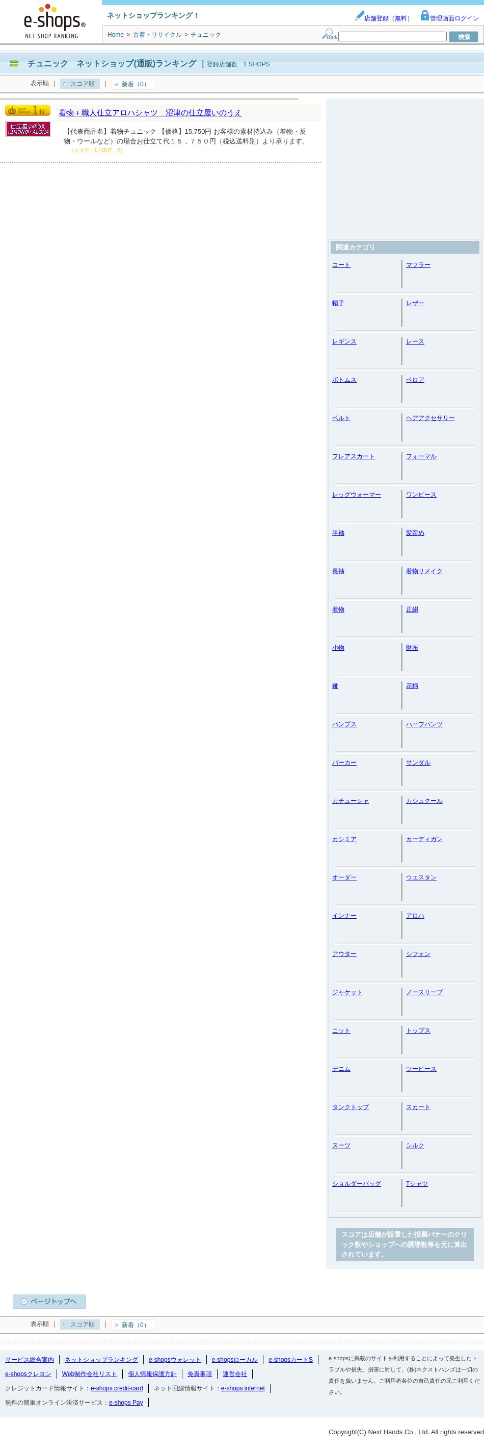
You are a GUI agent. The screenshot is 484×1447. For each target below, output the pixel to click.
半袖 (338, 532)
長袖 (338, 571)
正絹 (412, 609)
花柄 (412, 686)
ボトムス (344, 379)
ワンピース (421, 494)
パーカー (344, 762)
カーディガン (424, 839)
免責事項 (199, 1374)
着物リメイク (424, 571)
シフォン (418, 954)
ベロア (415, 379)
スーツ (341, 1145)
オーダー (344, 877)
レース (415, 341)
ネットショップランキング (101, 1359)
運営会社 (235, 1374)
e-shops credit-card (117, 1388)
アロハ (415, 915)
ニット (341, 1030)
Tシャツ (417, 1183)
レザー (415, 303)
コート (341, 264)
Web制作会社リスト (89, 1374)
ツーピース (421, 1068)
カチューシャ (350, 800)
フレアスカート (353, 456)
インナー (344, 915)
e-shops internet (243, 1388)
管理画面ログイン (449, 18)
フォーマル (421, 456)
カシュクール (424, 800)
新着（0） (136, 84)
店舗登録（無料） (383, 18)
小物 (338, 647)
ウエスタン (421, 877)
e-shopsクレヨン (28, 1374)
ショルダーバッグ (356, 1183)
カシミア (344, 839)
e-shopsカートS (290, 1359)
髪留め (415, 532)
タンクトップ (350, 1107)
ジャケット (347, 992)
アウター (344, 954)
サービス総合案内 (29, 1359)
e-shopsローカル (235, 1359)
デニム (341, 1068)
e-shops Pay (126, 1402)
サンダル (418, 762)
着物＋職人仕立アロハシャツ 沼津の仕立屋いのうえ (150, 112)
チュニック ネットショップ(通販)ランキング (112, 63)
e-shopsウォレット (175, 1359)
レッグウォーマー (356, 494)
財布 (412, 647)
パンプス (344, 724)
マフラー (418, 264)
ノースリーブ (424, 992)
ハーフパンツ (424, 724)
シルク (415, 1145)
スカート (418, 1107)
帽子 (338, 303)
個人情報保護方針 (152, 1374)
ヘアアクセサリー (430, 418)
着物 (338, 609)
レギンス (344, 341)
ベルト (341, 418)
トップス (418, 1030)
